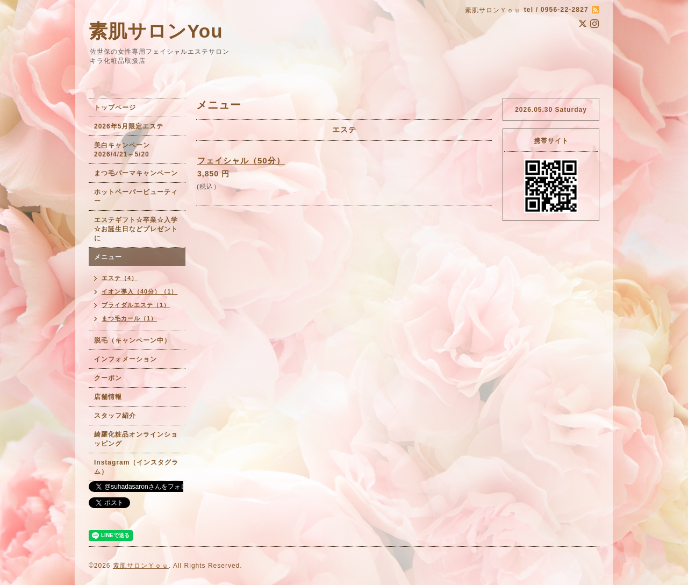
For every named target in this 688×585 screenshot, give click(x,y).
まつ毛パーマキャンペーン (136, 173)
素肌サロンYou (156, 30)
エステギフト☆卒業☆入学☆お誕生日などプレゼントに (136, 229)
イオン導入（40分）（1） (139, 291)
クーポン (108, 378)
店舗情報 (108, 397)
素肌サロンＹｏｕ (141, 565)
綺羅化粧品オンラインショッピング (136, 439)
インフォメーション (125, 359)
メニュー (108, 257)
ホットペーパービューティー (136, 196)
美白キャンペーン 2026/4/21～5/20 (125, 149)
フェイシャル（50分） (241, 160)
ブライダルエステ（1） (136, 305)
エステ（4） (120, 278)
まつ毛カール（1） (129, 318)
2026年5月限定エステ (128, 126)
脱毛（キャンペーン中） (132, 340)
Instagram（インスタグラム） (136, 467)
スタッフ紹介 (115, 415)
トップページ (115, 107)
